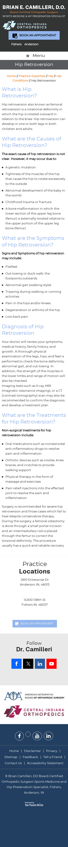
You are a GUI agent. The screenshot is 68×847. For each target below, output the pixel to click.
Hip (50, 76)
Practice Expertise (32, 76)
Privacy (51, 750)
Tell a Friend (52, 757)
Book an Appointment (37, 35)
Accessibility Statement (45, 763)
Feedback (30, 757)
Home (11, 76)
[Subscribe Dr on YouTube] (37, 736)
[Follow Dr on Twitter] (28, 734)
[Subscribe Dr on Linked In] (48, 736)
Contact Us (13, 763)
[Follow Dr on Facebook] (19, 736)
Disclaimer (33, 750)
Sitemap (10, 757)
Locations (34, 568)
